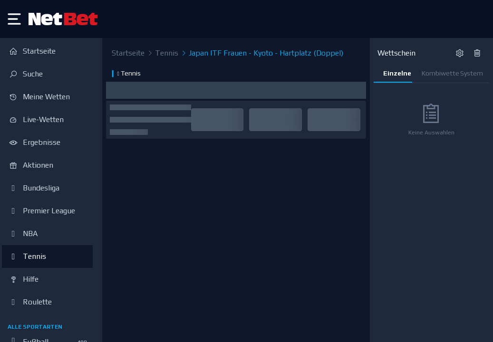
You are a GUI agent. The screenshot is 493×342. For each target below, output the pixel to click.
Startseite (128, 52)
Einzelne (397, 73)
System (471, 73)
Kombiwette (436, 73)
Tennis (162, 53)
